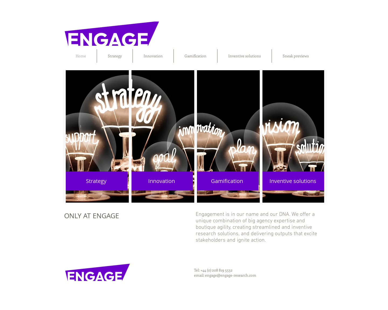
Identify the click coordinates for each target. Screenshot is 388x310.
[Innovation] (161, 181)
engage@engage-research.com (230, 275)
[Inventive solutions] (292, 181)
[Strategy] (96, 181)
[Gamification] (227, 181)
